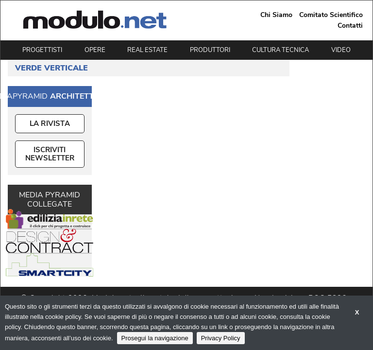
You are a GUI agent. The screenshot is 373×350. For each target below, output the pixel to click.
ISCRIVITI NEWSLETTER (49, 154)
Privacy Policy (220, 338)
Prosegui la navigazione (154, 338)
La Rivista (50, 123)
